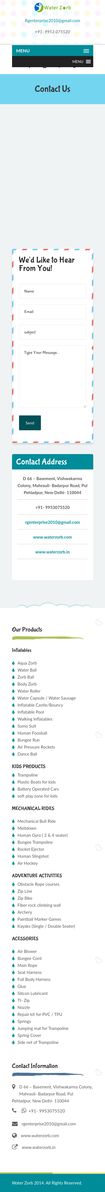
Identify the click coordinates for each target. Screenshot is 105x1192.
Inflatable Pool (31, 711)
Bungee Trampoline (35, 842)
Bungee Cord (30, 958)
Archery (25, 912)
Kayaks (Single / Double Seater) (46, 926)
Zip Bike (25, 898)
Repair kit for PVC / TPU (40, 1014)
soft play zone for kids (38, 795)
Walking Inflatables (35, 718)
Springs (24, 1021)
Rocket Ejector (31, 849)
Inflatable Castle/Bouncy (40, 704)
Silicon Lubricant (33, 993)
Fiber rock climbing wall (39, 905)
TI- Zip (24, 1000)
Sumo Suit (27, 725)
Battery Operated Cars (38, 788)
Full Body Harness (34, 979)
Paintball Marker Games (39, 919)
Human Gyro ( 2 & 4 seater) (43, 835)
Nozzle (24, 1007)
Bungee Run (29, 739)
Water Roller (29, 690)
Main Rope (28, 965)
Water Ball (27, 669)
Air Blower (27, 951)
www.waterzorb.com (52, 536)
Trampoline (28, 774)
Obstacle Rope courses (39, 884)
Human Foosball (32, 732)
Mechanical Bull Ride (37, 821)
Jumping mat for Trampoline (43, 1028)
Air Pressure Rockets (36, 746)
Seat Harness (30, 972)
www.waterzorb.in (52, 551)
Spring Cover (29, 1035)
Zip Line (25, 891)
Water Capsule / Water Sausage (47, 697)
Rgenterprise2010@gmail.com (52, 20)
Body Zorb (27, 683)
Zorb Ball (26, 676)
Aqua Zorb (27, 662)
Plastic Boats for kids (37, 781)
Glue (22, 986)
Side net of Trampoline (38, 1042)
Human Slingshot (33, 856)
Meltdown (27, 828)
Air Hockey (28, 863)
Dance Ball (27, 753)
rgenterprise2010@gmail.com (49, 1123)
